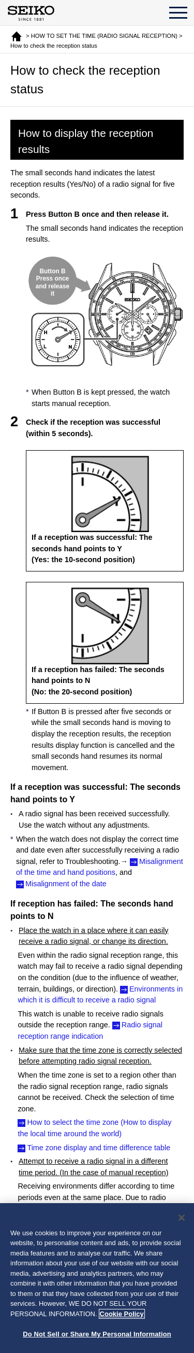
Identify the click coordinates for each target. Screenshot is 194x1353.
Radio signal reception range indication (90, 1030)
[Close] (181, 1217)
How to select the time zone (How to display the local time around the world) (94, 1128)
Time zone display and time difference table (98, 1147)
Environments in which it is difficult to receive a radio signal (100, 995)
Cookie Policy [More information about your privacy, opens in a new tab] (122, 1314)
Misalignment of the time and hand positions (99, 867)
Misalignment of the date (66, 884)
